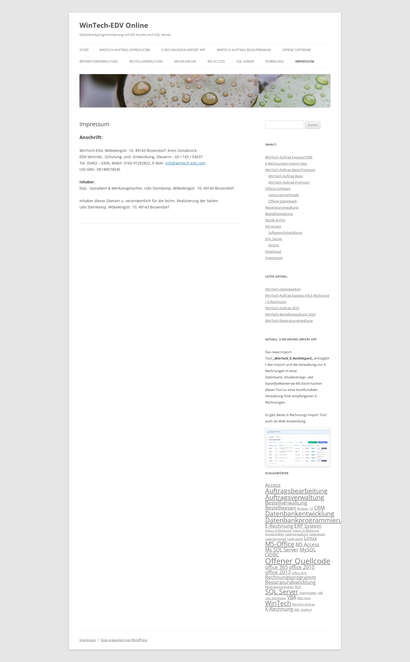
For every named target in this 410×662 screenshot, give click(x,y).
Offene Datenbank (282, 201)
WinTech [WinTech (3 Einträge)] (278, 603)
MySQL (274, 245)
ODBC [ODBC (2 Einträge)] (272, 554)
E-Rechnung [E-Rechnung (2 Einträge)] (279, 525)
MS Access (216, 61)
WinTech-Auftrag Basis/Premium (244, 50)
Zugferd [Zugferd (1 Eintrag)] (306, 609)
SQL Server (245, 61)
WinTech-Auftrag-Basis (285, 176)
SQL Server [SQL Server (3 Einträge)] (281, 591)
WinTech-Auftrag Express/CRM (124, 50)
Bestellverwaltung (146, 61)
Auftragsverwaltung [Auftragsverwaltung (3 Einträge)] (294, 497)
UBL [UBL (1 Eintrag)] (320, 593)
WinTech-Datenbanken (283, 289)
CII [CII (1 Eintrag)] (311, 508)
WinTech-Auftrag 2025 (282, 308)
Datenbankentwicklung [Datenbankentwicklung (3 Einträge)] (299, 513)
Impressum (304, 61)
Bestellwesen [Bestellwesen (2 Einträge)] (280, 507)
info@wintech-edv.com (185, 163)
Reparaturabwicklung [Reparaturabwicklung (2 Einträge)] (290, 582)
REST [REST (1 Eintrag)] (298, 587)
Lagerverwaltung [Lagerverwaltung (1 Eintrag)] (296, 534)
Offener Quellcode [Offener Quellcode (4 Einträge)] (297, 561)
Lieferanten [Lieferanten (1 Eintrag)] (295, 539)
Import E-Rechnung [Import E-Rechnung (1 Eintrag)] (278, 530)
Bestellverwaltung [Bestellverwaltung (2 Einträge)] (286, 502)
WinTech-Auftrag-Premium (289, 182)
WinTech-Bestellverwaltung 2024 (290, 314)
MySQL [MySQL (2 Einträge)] (308, 549)
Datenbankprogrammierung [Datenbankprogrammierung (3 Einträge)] (307, 520)
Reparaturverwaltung (98, 61)
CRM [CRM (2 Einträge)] (319, 507)
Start (84, 50)
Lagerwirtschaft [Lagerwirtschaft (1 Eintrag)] (275, 539)
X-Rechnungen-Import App (183, 50)
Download (274, 61)
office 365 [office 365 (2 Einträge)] (276, 567)
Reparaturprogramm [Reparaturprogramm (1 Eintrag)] (279, 587)
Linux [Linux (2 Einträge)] (310, 538)
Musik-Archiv (185, 61)
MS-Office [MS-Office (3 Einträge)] (279, 543)
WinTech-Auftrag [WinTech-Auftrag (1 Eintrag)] (303, 604)
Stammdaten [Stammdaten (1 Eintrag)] (308, 593)
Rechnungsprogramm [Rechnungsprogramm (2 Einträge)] (290, 577)
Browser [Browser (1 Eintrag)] (303, 508)
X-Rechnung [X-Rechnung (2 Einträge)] (279, 608)
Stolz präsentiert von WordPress (124, 640)
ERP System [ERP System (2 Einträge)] (307, 525)
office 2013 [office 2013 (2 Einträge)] (278, 572)
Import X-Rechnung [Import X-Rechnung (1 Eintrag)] (306, 530)
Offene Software (296, 50)
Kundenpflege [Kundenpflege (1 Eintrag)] (274, 534)
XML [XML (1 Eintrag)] (297, 609)
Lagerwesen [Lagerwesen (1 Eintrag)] (317, 534)
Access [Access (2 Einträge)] (273, 485)
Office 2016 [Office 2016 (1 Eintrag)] (299, 573)
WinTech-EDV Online (113, 25)
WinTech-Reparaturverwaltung (289, 320)
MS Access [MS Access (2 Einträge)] (307, 544)
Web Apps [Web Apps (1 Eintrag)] (304, 598)
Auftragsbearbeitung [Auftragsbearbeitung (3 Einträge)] (296, 490)
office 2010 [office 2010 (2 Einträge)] (302, 567)
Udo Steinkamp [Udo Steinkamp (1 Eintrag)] (275, 598)
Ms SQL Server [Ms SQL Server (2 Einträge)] (282, 549)
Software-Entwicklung (285, 232)
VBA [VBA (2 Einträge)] (291, 597)
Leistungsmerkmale (283, 194)
